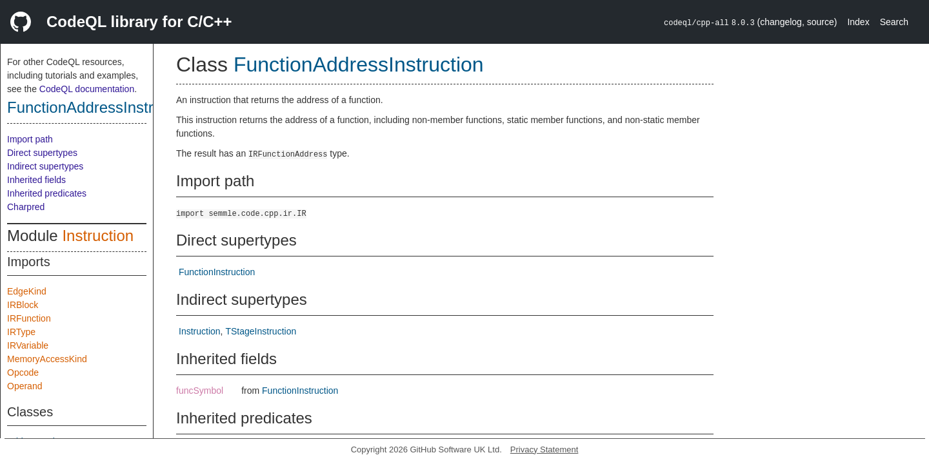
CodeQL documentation (86, 89)
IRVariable (27, 345)
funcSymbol (199, 390)
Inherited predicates (46, 193)
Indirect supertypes (45, 166)
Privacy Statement (544, 449)
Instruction (98, 235)
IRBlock (22, 305)
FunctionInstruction (217, 272)
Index (858, 22)
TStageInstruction (260, 331)
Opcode (23, 372)
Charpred (26, 207)
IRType (21, 332)
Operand (24, 386)
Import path (30, 139)
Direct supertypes (42, 153)
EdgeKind (26, 291)
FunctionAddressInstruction (101, 107)
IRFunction (29, 318)
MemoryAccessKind (47, 359)
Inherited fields (36, 180)
